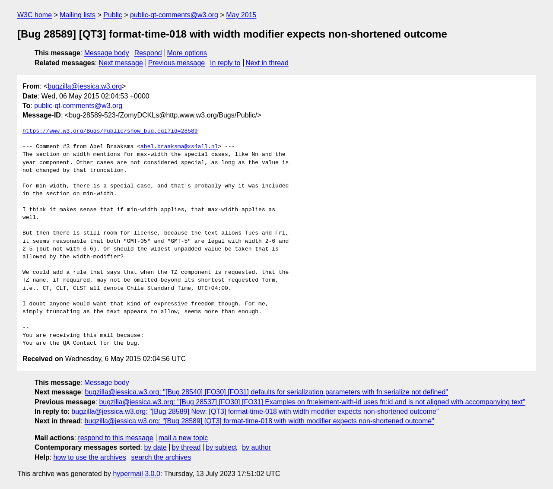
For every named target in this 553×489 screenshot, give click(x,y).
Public (112, 15)
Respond (148, 53)
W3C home (34, 15)
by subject (221, 447)
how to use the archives (90, 457)
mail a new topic (183, 437)
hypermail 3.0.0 (136, 473)
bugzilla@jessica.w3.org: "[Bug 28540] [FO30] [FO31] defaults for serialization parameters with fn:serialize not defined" (266, 392)
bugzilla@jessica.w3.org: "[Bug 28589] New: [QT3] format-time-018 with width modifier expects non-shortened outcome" (255, 411)
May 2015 (241, 15)
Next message (121, 63)
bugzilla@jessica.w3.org (85, 86)
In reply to (225, 63)
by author (256, 447)
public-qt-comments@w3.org (174, 15)
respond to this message (115, 437)
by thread (186, 447)
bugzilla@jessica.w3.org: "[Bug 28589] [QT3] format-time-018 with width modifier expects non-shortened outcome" (259, 421)
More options (187, 53)
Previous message (176, 63)
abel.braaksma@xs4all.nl (179, 147)
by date (155, 447)
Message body (106, 53)
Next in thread (267, 63)
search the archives (161, 457)
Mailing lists (77, 15)
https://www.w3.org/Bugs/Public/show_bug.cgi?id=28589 (110, 131)
